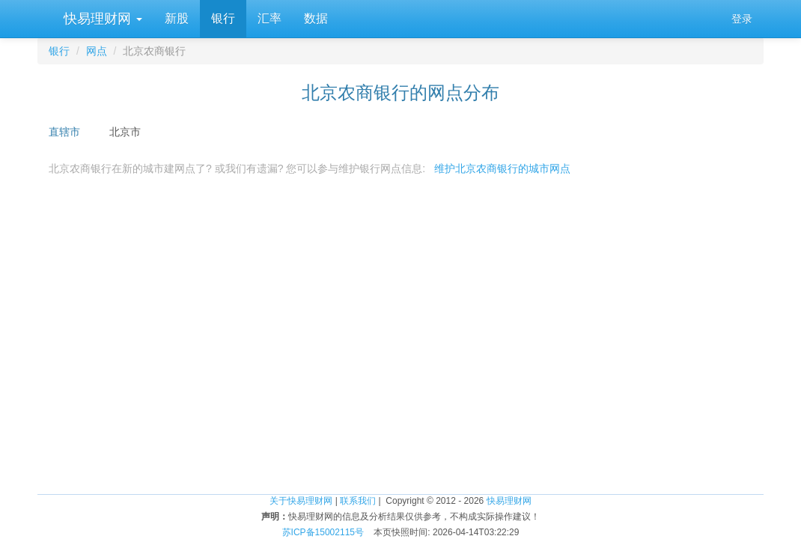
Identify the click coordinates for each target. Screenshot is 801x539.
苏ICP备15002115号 (323, 532)
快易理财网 (101, 18)
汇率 (269, 18)
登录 (741, 19)
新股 (177, 18)
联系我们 (358, 501)
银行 (223, 18)
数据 (316, 18)
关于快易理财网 (300, 501)
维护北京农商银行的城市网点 (502, 168)
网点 (96, 51)
